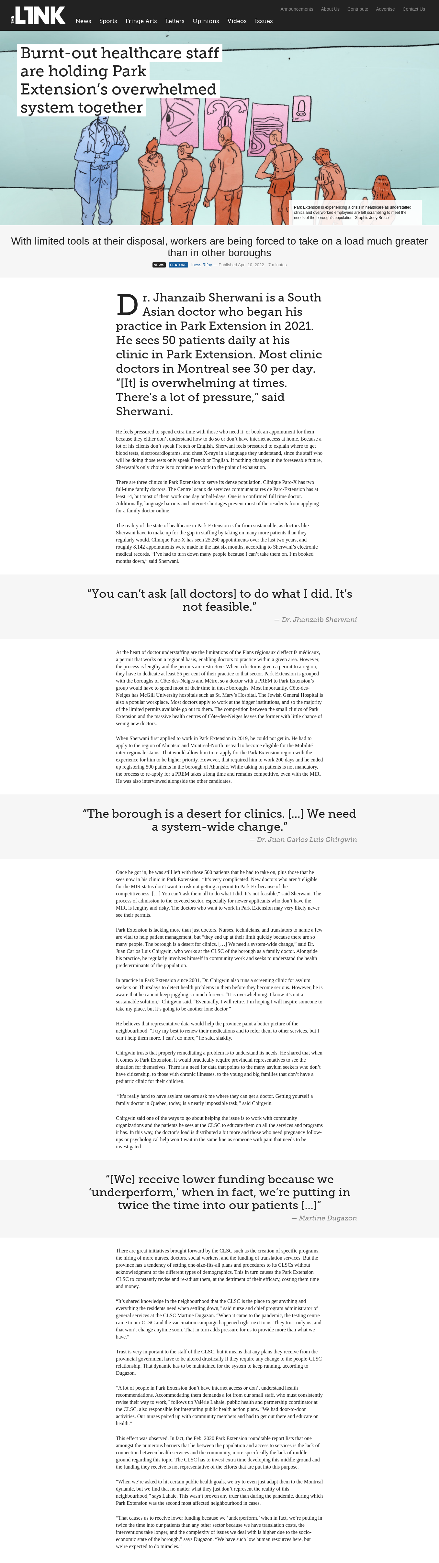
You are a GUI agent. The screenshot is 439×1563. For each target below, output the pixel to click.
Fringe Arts (141, 21)
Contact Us (414, 9)
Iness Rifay (201, 264)
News (83, 21)
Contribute (357, 9)
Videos (237, 21)
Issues (264, 21)
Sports (108, 21)
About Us (330, 9)
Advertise (385, 9)
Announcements (296, 9)
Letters (175, 21)
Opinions (206, 21)
